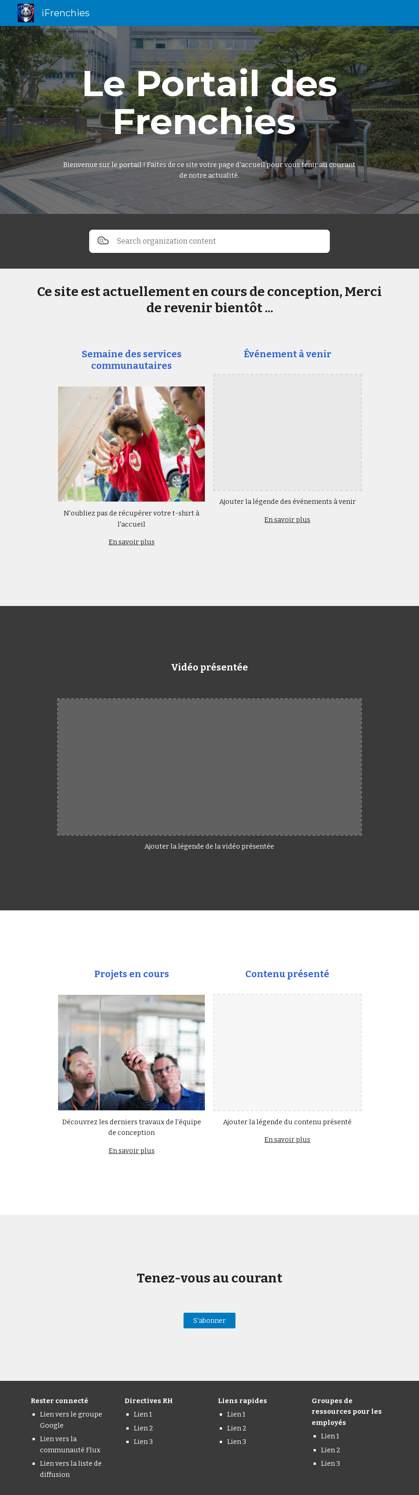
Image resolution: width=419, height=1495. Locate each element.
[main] (209, 102)
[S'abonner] (209, 1321)
